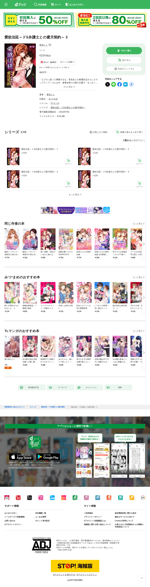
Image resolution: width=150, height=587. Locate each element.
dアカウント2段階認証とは (95, 521)
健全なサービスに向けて (124, 517)
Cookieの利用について (124, 521)
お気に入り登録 (100, 132)
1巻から (127, 140)
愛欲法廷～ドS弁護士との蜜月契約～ (68, 107)
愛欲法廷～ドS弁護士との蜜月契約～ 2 (110, 149)
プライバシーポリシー (93, 517)
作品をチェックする (126, 69)
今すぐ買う (126, 50)
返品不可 (43, 72)
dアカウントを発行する (64, 574)
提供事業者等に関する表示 (125, 513)
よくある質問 (40, 517)
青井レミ (43, 45)
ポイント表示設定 (42, 521)
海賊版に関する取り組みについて (97, 524)
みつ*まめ (53, 99)
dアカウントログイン (13, 524)
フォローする (49, 44)
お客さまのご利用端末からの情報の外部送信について (129, 525)
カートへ (126, 60)
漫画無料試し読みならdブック (14, 407)
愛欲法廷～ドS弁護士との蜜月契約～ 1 (39, 149)
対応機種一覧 (40, 513)
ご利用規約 (88, 513)
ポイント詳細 (66, 62)
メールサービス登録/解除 (14, 517)
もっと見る (137, 224)
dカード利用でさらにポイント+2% (53, 67)
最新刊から (140, 140)
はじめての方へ (10, 513)
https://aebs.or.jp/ (65, 550)
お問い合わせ (9, 521)
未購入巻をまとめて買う (131, 132)
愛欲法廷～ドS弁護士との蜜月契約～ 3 (39, 172)
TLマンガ (55, 103)
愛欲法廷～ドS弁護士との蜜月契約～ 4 (110, 172)
